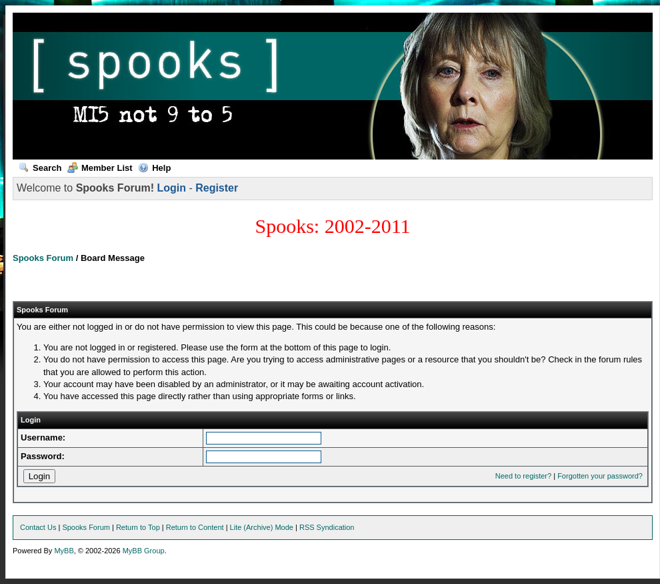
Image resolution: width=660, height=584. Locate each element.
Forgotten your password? (600, 476)
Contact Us (38, 527)
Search (40, 168)
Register (216, 188)
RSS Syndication (327, 527)
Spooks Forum (43, 258)
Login (171, 188)
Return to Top (138, 527)
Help (154, 168)
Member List (100, 168)
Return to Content (195, 527)
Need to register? (523, 476)
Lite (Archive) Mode (261, 527)
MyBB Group (144, 551)
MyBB (63, 551)
